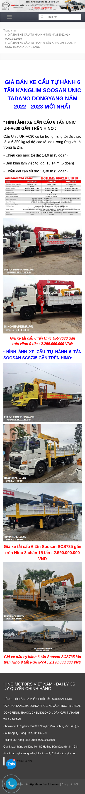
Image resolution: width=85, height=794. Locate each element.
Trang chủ (9, 30)
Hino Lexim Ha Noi (20, 761)
